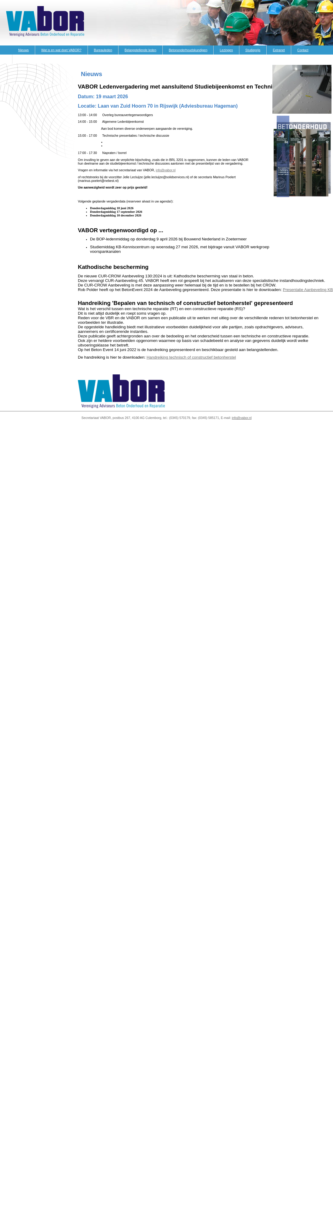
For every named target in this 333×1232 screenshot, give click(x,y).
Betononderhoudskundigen (188, 50)
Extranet (279, 50)
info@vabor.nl (165, 170)
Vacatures (25, 59)
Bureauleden (103, 50)
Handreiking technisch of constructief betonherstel (191, 357)
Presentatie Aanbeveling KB (308, 289)
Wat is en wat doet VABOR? (61, 50)
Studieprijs (253, 50)
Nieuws (23, 50)
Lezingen (226, 50)
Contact (302, 50)
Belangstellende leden (140, 50)
